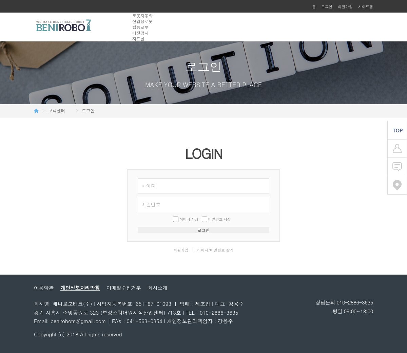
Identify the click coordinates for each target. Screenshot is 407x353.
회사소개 (158, 287)
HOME (36, 111)
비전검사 (140, 33)
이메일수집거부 (123, 287)
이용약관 (44, 287)
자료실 (138, 38)
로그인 (326, 6)
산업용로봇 (142, 21)
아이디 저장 (188, 219)
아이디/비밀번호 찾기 (215, 250)
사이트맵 (365, 6)
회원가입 (345, 6)
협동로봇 (140, 27)
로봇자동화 (142, 15)
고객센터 (56, 111)
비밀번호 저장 (219, 219)
